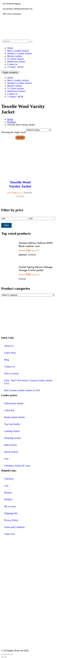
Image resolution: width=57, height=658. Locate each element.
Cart (6, 485)
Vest (6, 458)
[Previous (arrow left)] (2, 657)
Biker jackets (10, 445)
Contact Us (9, 366)
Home (10, 48)
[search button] (31, 41)
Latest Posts (10, 352)
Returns (8, 492)
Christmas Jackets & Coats (17, 465)
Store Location (11, 373)
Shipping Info (11, 513)
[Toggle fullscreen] (5, 654)
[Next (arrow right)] (5, 657)
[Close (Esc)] (11, 654)
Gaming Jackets (12, 431)
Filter (6, 225)
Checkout (8, 478)
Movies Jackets (14, 56)
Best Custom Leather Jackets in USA (22, 390)
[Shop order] (38, 130)
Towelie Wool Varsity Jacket (20, 184)
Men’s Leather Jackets (18, 50)
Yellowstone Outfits (14, 403)
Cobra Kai (9, 410)
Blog (6, 359)
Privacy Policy (11, 520)
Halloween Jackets (16, 61)
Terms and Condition (14, 527)
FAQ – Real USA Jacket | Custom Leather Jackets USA (28, 382)
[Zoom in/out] (2, 654)
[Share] (8, 654)
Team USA (9, 534)
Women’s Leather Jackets (19, 53)
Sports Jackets (11, 452)
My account (10, 506)
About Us (9, 346)
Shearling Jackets (12, 438)
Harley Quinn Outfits (14, 417)
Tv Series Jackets (15, 59)
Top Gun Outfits (12, 424)
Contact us (12, 64)
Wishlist (8, 499)
